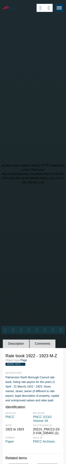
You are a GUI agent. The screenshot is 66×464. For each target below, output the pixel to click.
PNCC (9, 417)
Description (16, 343)
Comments (42, 343)
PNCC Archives (44, 441)
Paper (9, 441)
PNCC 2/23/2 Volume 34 (42, 419)
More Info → (15, 364)
